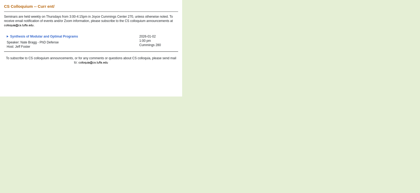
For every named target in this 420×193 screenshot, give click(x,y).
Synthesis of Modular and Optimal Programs (44, 36)
